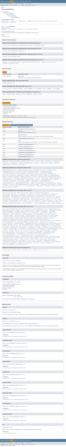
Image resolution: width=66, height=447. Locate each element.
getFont (22, 219)
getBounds (39, 216)
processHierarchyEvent (49, 232)
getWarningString (42, 176)
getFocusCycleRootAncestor (10, 173)
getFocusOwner (21, 173)
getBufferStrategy (33, 172)
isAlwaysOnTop (44, 177)
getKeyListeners (34, 221)
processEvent (35, 180)
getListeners (6, 175)
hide (38, 161)
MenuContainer (39, 21)
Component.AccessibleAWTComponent (12, 62)
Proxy (19, 115)
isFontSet (5, 228)
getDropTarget (39, 218)
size (38, 242)
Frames (16, 3)
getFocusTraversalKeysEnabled (10, 219)
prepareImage (38, 231)
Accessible (12, 22)
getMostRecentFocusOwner (36, 175)
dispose (17, 172)
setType (10, 187)
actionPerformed (22, 129)
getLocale (13, 175)
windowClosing (21, 148)
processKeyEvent (21, 233)
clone (4, 249)
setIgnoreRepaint (55, 241)
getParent (10, 224)
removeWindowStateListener (22, 183)
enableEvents (6, 214)
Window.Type (21, 50)
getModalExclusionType (23, 175)
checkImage (10, 211)
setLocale (5, 242)
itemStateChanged (22, 138)
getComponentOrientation (22, 218)
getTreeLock (6, 225)
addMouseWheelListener (55, 210)
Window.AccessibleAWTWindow (10, 50)
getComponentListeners (9, 218)
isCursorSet (6, 227)
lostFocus (36, 229)
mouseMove (11, 231)
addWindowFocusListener (39, 170)
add (3, 192)
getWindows (17, 177)
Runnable (54, 21)
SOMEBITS (35, 94)
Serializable (47, 21)
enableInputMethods (16, 214)
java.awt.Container (9, 14)
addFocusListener (27, 208)
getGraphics (45, 219)
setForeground (46, 241)
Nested (6, 5)
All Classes (28, 3)
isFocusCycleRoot (29, 179)
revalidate (39, 240)
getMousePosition (25, 198)
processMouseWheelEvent (9, 235)
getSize (53, 224)
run (19, 140)
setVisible (14, 164)
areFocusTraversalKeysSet (9, 194)
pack (19, 180)
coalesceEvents (25, 211)
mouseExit (5, 231)
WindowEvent (30, 144)
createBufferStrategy (45, 171)
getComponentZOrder (16, 196)
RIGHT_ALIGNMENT (47, 88)
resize (29, 240)
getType (35, 176)
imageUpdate (44, 225)
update (48, 203)
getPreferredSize (35, 198)
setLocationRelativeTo (29, 185)
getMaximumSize (7, 198)
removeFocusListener (40, 235)
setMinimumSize (40, 185)
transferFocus (49, 242)
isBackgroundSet (57, 225)
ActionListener (5, 21)
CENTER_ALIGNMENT (28, 88)
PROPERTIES (29, 94)
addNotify (5, 161)
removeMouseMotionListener (22, 237)
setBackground (13, 163)
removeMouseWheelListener (36, 237)
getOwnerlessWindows (13, 176)
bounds (4, 211)
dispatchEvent (43, 212)
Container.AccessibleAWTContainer (12, 56)
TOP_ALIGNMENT (56, 88)
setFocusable (21, 241)
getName (5, 224)
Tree (18, 1)
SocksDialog (6, 106)
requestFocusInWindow (8, 240)
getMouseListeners (19, 223)
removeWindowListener (8, 183)
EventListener (5, 22)
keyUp (15, 229)
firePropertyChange (27, 214)
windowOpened (21, 156)
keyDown (11, 229)
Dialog (7, 27)
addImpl (31, 192)
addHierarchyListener (54, 208)
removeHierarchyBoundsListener (11, 236)
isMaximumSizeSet (31, 228)
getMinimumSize (16, 198)
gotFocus (24, 225)
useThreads (21, 76)
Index (27, 1)
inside (50, 225)
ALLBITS (9, 94)
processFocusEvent (20, 232)
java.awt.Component (8, 13)
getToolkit (29, 176)
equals (8, 249)
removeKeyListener (54, 236)
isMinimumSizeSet (41, 228)
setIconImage (43, 184)
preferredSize (23, 200)
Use (15, 1)
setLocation (59, 184)
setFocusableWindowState (21, 184)
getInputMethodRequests (23, 221)
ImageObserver (31, 21)
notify (30, 249)
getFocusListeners (49, 218)
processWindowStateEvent (23, 181)
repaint (22, 239)
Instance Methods (15, 125)
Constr (13, 5)
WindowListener (22, 21)
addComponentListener (15, 208)
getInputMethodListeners (9, 221)
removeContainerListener (15, 201)
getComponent (23, 195)
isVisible (5, 229)
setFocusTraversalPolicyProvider (11, 203)
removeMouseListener (8, 237)
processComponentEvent (9, 232)
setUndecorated (7, 164)
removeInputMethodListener (41, 236)
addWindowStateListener (9, 171)
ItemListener (13, 21)
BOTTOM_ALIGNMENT (17, 88)
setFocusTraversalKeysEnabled (34, 241)
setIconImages (51, 184)
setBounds (59, 183)
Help (30, 1)
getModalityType (25, 161)
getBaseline (17, 216)
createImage (44, 211)
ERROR (13, 94)
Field (10, 5)
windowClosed (21, 146)
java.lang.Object (5, 11)
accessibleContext (7, 88)
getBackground (24, 172)
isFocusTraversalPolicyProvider (21, 199)
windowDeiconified (23, 152)
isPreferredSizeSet (52, 228)
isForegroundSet (13, 228)
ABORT (4, 94)
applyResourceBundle (21, 171)
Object (29, 247)
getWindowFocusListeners (54, 176)
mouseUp (17, 231)
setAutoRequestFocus (50, 183)
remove (56, 200)
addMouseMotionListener (41, 210)
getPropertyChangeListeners (26, 224)
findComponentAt (45, 194)
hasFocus (37, 225)
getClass (19, 249)
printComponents (36, 200)
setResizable (44, 163)
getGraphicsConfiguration (9, 220)
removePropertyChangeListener (52, 237)
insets (43, 198)
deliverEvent (30, 194)
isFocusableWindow (19, 179)
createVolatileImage (8, 212)
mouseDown (42, 229)
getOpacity (47, 175)
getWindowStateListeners (27, 177)
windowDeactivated (23, 150)
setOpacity (36, 163)
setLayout (29, 203)
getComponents (6, 196)
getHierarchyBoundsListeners (31, 220)
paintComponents (14, 200)
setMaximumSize (13, 242)
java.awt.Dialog (13, 16)
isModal (42, 161)
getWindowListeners (8, 177)
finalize (13, 249)
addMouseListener (29, 210)
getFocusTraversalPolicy (42, 196)
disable (28, 212)
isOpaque (56, 179)
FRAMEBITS (18, 94)
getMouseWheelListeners (56, 223)
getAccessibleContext (14, 161)
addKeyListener (20, 210)
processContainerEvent (48, 200)
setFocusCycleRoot (34, 184)
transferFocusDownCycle (39, 203)
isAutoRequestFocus (8, 179)
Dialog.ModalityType (39, 45)
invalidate (48, 198)
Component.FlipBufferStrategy (10, 63)
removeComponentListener (27, 235)
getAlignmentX (6, 195)
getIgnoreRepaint (57, 220)
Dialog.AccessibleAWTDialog (10, 45)
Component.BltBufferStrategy (48, 62)
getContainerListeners (28, 196)
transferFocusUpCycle (21, 244)
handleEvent (31, 225)
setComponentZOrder (28, 201)
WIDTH (40, 94)
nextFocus (26, 231)
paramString (6, 163)
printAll (53, 231)
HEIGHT (23, 94)
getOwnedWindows (55, 175)
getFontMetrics (29, 219)
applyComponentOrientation (41, 192)
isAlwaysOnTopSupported (55, 177)
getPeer (16, 224)
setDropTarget (6, 241)
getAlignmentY (14, 195)
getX (17, 225)
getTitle (33, 161)
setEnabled (14, 241)
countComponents (21, 194)
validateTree (59, 203)
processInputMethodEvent (9, 233)
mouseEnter (55, 229)
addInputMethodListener (9, 210)
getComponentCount (50, 195)
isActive (37, 177)
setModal (20, 163)
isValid (61, 228)
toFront (15, 187)
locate (59, 199)
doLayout (37, 194)
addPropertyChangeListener (10, 170)
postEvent (27, 180)
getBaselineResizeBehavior (28, 216)
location (30, 229)
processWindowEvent (44, 180)
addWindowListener (51, 170)
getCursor (32, 218)
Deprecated (22, 1)
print (29, 200)
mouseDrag (48, 229)
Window (38, 48)
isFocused (37, 179)
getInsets (52, 196)
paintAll (32, 231)
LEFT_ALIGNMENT (38, 88)
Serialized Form (5, 36)
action (4, 208)
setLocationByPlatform (16, 185)
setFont (23, 203)
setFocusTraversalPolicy (53, 201)
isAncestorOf (55, 198)
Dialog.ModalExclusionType (25, 45)
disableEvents (35, 212)
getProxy (20, 131)
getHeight (19, 220)
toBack (23, 164)
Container (39, 54)
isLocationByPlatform (46, 179)
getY (20, 225)
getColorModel (52, 216)
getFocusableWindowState (45, 172)
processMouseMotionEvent (43, 233)
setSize (60, 185)
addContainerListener (22, 192)
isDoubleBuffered (23, 227)
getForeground (37, 219)
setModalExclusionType (51, 185)
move (21, 231)
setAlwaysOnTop (39, 183)
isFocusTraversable (55, 227)
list (52, 199)
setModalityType (28, 163)
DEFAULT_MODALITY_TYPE (9, 83)
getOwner (5, 176)
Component (39, 59)
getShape (22, 176)
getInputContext (52, 173)
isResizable (48, 161)
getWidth (12, 225)
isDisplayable (13, 227)
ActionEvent (30, 129)
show (19, 164)
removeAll (5, 201)
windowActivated (22, 144)
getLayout (58, 196)
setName (20, 242)
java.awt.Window (11, 15)
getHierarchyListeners (46, 220)
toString (42, 242)
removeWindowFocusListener (46, 181)
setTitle (56, 163)
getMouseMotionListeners (31, 223)
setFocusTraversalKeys (40, 201)
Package (7, 1)
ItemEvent (30, 138)
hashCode (24, 249)
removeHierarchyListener (26, 236)
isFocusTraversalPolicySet (38, 199)
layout (48, 199)
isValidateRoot (13, 180)
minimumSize (6, 200)
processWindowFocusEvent (9, 181)
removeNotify (34, 181)
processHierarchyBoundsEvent (34, 232)
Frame (11, 106)
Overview (2, 1)
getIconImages (43, 173)
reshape (32, 183)
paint (22, 180)
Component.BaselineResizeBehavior (31, 62)
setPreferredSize (27, 242)
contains (32, 211)
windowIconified (22, 154)
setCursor (11, 184)
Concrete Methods (27, 125)
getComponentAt (31, 195)
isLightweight (22, 228)
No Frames (21, 3)
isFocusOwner (45, 227)
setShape (51, 163)
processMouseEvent (31, 233)
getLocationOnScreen (8, 223)
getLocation (43, 221)
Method (18, 5)
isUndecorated (56, 161)
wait (40, 249)
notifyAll (35, 249)
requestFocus (43, 239)
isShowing (5, 180)
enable (50, 212)
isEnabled (31, 227)
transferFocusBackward (9, 244)
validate (53, 203)
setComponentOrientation (49, 240)
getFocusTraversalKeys (32, 173)
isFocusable (38, 227)
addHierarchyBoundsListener (40, 208)
